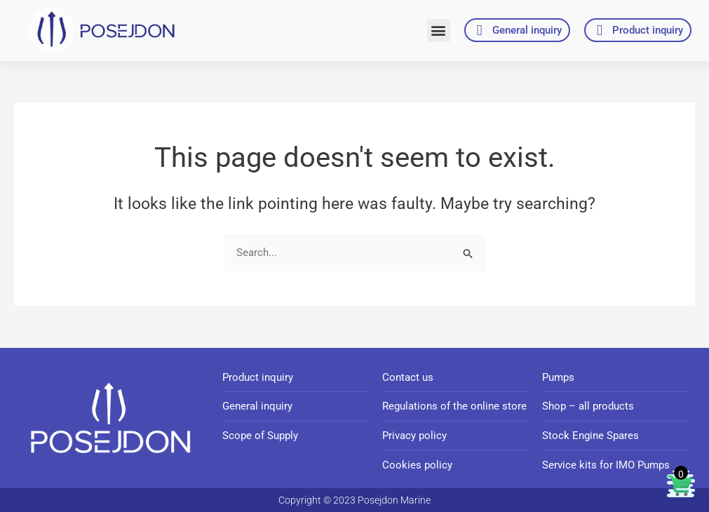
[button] (438, 30)
